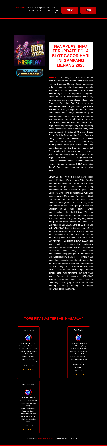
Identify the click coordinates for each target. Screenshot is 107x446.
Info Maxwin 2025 (55, 10)
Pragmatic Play (41, 9)
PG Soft (48, 9)
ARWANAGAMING (45, 438)
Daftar (70, 10)
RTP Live (34, 9)
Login (88, 10)
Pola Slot (29, 9)
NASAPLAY (20, 8)
